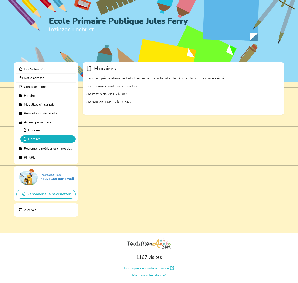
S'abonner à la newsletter (46, 194)
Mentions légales (149, 275)
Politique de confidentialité (149, 268)
